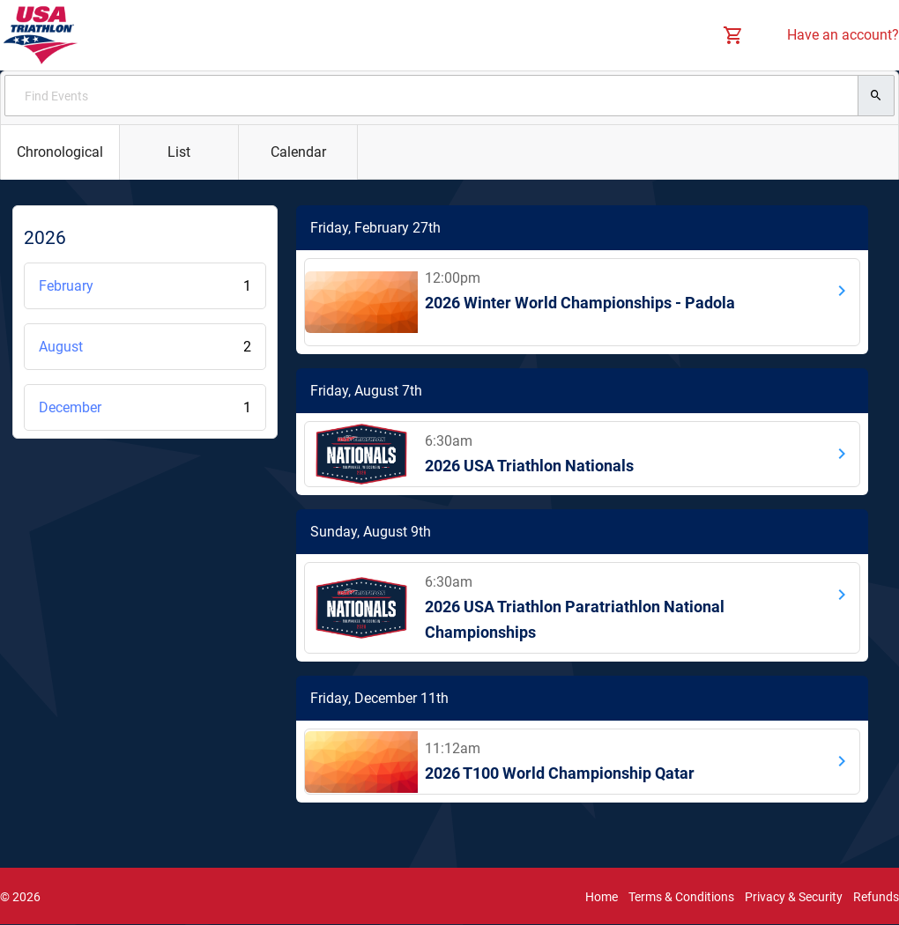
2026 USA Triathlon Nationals (529, 465)
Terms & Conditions (681, 897)
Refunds (876, 897)
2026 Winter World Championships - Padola (580, 302)
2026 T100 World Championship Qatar (560, 773)
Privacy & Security (794, 897)
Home (601, 897)
